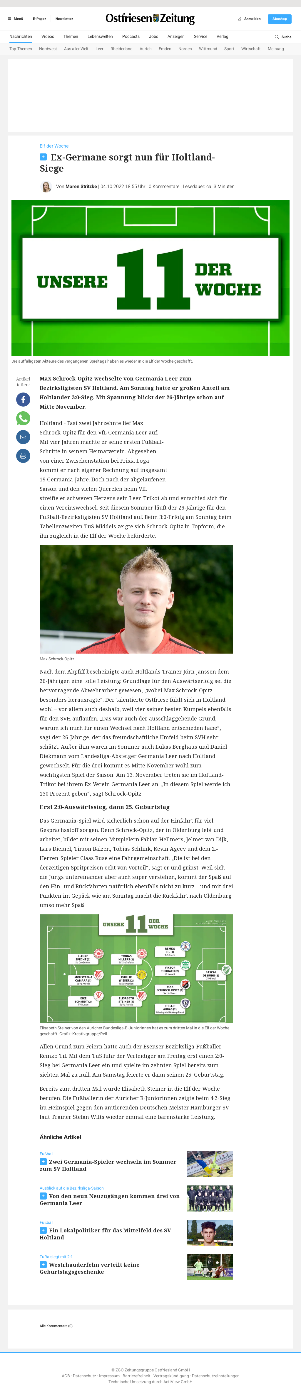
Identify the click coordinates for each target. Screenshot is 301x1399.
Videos (47, 36)
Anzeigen (176, 36)
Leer (99, 49)
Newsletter (64, 18)
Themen (70, 36)
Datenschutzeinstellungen (216, 1376)
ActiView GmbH (178, 1382)
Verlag (222, 36)
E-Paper (39, 18)
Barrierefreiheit (136, 1376)
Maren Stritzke (81, 186)
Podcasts (131, 36)
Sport (229, 49)
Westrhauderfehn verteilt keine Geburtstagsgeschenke (90, 1268)
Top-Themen (20, 49)
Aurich (146, 49)
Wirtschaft (251, 49)
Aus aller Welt (76, 49)
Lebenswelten (100, 36)
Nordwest (48, 49)
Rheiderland (122, 49)
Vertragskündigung (171, 1376)
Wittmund (208, 49)
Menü (14, 18)
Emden (165, 49)
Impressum (109, 1376)
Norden (185, 49)
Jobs (153, 36)
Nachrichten (20, 36)
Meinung (276, 49)
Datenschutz (84, 1376)
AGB (66, 1376)
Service (200, 36)
